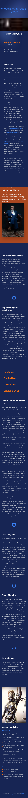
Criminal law (10, 378)
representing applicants (12, 132)
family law (16, 139)
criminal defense (13, 141)
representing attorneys (16, 128)
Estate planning (11, 390)
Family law (9, 371)
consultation (11, 175)
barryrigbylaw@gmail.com (11, 51)
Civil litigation (10, 384)
